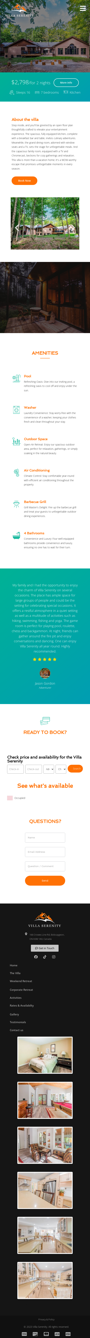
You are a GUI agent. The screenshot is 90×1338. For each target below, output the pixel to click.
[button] (83, 8)
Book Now (24, 180)
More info (66, 82)
